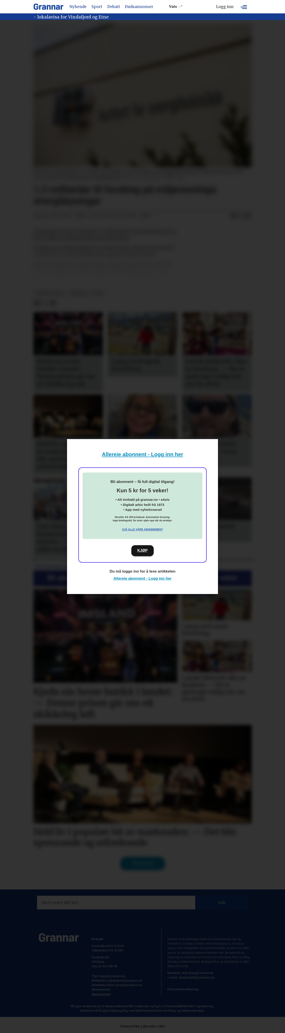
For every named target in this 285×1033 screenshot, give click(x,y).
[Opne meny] (244, 6)
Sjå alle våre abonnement (142, 529)
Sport (97, 6)
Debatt (113, 6)
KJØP (142, 550)
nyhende (78, 293)
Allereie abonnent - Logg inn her (142, 454)
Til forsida (142, 863)
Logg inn (225, 6)
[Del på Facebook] (233, 215)
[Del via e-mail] (247, 215)
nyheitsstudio (50, 293)
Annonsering (101, 994)
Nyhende (78, 6)
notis (97, 293)
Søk (221, 902)
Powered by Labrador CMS (142, 1026)
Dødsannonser (139, 6)
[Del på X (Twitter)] (240, 215)
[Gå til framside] (48, 6)
